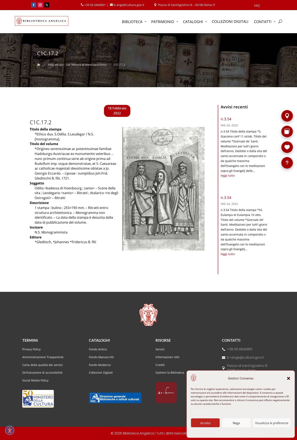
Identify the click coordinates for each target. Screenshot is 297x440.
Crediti (160, 365)
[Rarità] (287, 131)
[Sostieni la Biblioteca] (287, 147)
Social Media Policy (35, 380)
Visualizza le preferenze (271, 423)
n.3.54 (226, 118)
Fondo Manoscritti (101, 357)
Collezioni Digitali (101, 372)
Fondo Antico (98, 349)
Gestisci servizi (201, 411)
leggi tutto (228, 175)
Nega (236, 423)
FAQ (257, 5)
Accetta (205, 423)
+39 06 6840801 (239, 349)
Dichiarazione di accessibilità (42, 372)
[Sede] (287, 116)
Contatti (231, 340)
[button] (288, 378)
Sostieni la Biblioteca (170, 372)
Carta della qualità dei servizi (42, 365)
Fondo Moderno (100, 365)
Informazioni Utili (167, 357)
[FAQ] (287, 163)
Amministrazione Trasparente (43, 357)
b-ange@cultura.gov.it (245, 357)
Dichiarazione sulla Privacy (248, 432)
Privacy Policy (31, 349)
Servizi (160, 349)
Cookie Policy (223, 432)
